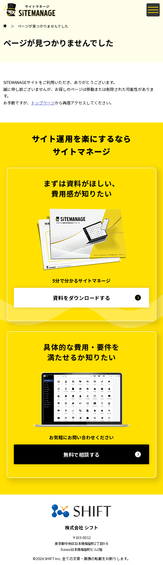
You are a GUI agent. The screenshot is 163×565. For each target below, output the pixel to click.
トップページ (43, 102)
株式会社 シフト (81, 527)
